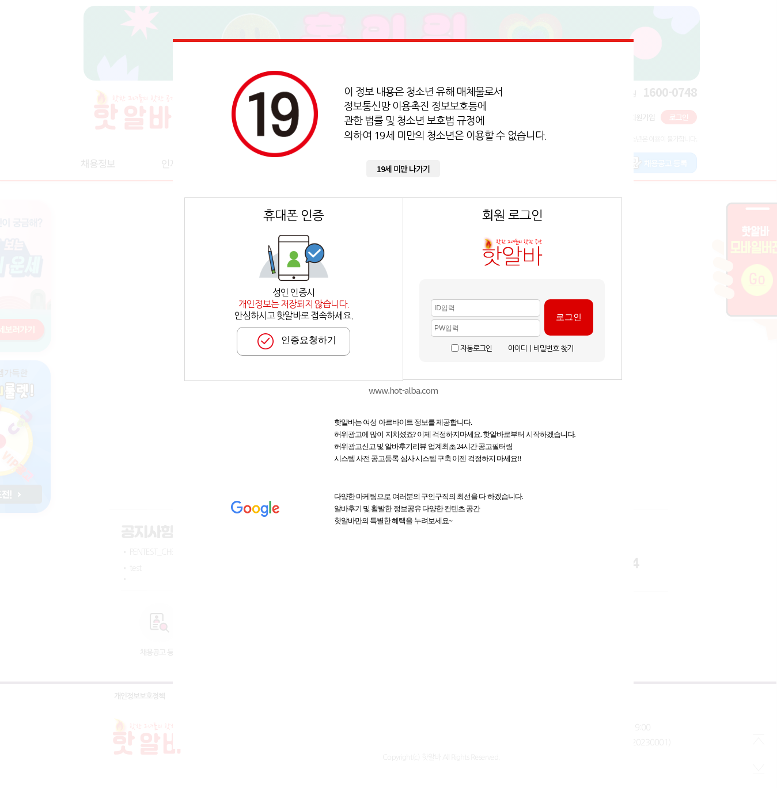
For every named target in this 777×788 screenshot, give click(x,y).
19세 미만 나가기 (403, 168)
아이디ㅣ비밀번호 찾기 (540, 348)
